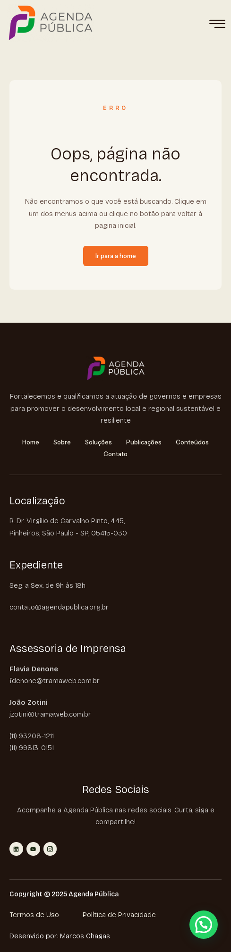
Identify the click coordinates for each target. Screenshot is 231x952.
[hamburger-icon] (217, 24)
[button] (203, 924)
